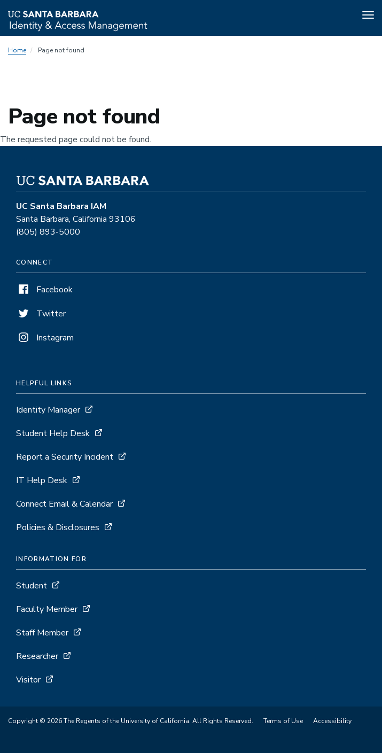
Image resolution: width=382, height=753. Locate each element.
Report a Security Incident (64, 457)
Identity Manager (48, 410)
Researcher (37, 656)
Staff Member (42, 633)
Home (17, 50)
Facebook (44, 290)
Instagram (45, 338)
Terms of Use (283, 721)
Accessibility (332, 721)
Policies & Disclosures (57, 527)
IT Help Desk (41, 480)
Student (31, 586)
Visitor (28, 680)
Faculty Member (46, 609)
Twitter (41, 314)
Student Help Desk (53, 433)
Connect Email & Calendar (64, 504)
